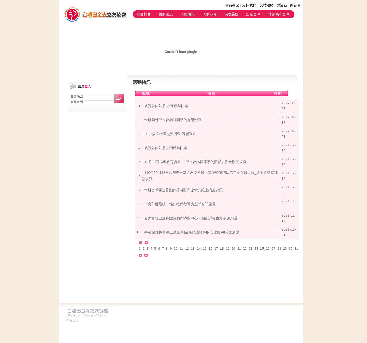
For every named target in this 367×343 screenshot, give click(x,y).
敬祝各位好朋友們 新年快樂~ (167, 106)
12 (187, 248)
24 (256, 248)
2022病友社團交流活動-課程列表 (170, 134)
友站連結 (266, 5)
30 (290, 248)
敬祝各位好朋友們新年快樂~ (166, 148)
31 (296, 248)
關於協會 (144, 14)
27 (273, 248)
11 (181, 248)
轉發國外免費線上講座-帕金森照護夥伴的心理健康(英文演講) (192, 232)
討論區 (282, 5)
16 (210, 248)
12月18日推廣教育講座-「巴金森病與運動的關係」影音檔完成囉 (195, 162)
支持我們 (249, 5)
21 (239, 248)
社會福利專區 (279, 14)
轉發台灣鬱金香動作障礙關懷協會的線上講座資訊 (183, 190)
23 (250, 248)
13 (192, 248)
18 (222, 248)
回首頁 (295, 5)
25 (262, 248)
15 (204, 248)
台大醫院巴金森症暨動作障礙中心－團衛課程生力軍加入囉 (190, 218)
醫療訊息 (166, 14)
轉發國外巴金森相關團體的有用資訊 (172, 120)
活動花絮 (209, 14)
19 (227, 248)
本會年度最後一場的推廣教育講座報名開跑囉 (180, 204)
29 (285, 248)
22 (244, 248)
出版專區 (253, 14)
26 (267, 248)
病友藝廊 (231, 14)
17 (216, 248)
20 (233, 248)
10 (175, 248)
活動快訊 (187, 14)
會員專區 (232, 5)
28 (279, 248)
